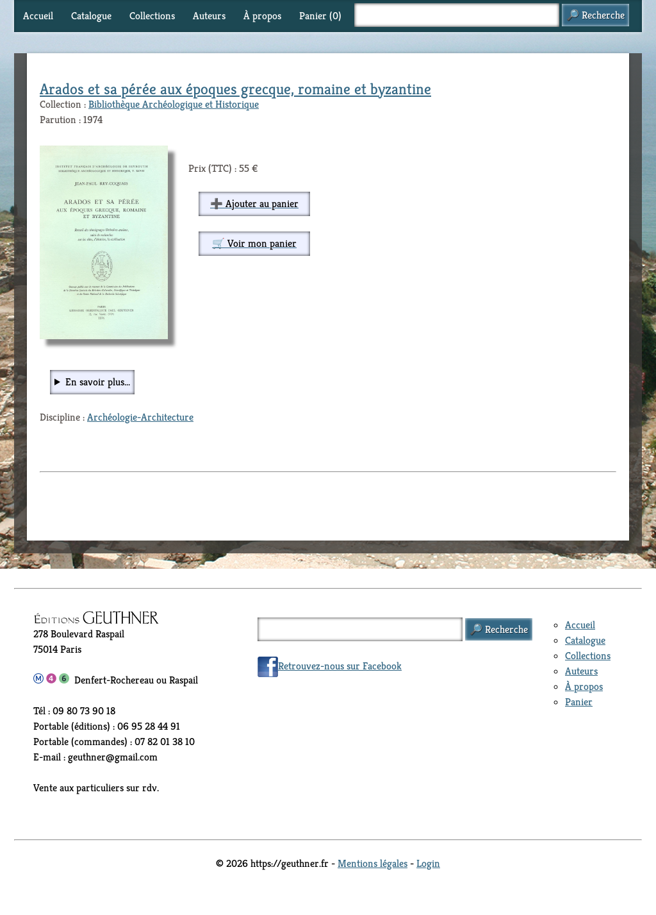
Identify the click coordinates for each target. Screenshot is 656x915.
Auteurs (209, 15)
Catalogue (91, 15)
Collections (152, 15)
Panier (579, 702)
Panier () (320, 15)
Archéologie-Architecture (140, 417)
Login (428, 863)
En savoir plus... (97, 382)
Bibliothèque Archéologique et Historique (173, 104)
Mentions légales (372, 863)
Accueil (38, 15)
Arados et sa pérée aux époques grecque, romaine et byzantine (235, 89)
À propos (262, 15)
